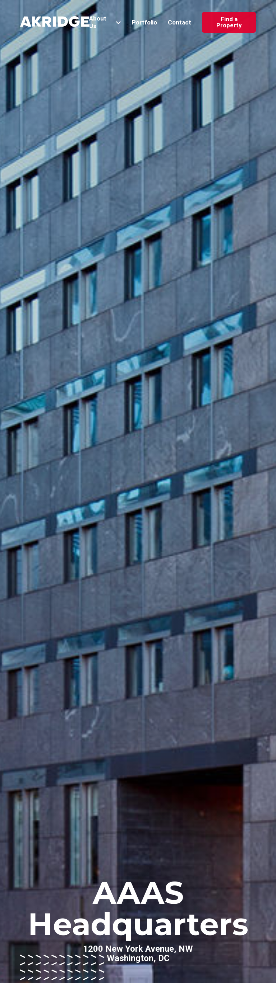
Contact (179, 22)
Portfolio (144, 22)
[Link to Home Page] (54, 22)
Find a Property (229, 22)
